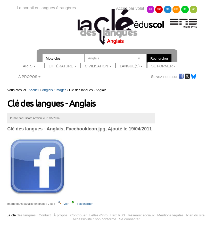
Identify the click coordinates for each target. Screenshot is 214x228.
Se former (162, 66)
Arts (27, 66)
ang (159, 8)
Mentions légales (170, 215)
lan (193, 8)
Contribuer (78, 215)
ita (185, 8)
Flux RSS (117, 215)
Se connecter (129, 219)
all (150, 8)
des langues (21, 215)
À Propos (27, 77)
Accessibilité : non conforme (94, 219)
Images (60, 90)
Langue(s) (130, 66)
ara (167, 8)
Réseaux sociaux (141, 215)
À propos (60, 215)
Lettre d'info (98, 215)
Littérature (61, 66)
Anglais (47, 90)
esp (176, 8)
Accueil (34, 90)
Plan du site (195, 215)
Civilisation (96, 66)
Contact (45, 215)
